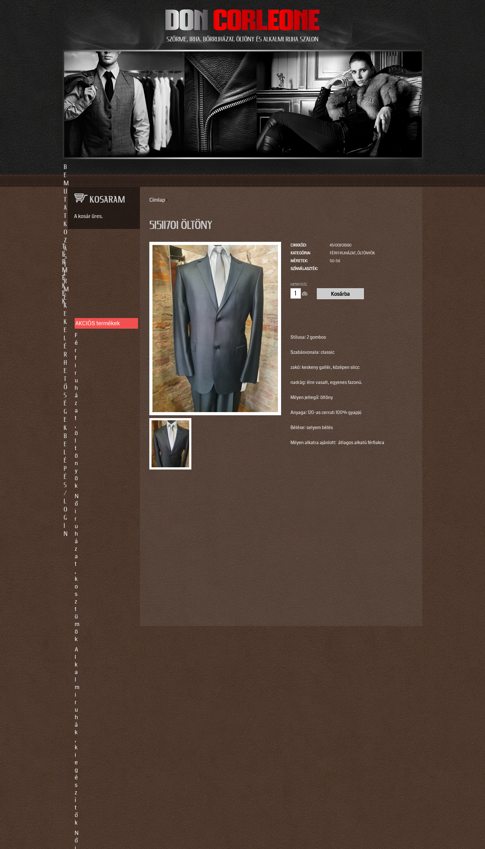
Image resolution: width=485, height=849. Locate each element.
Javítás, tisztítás (95, 430)
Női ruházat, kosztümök (104, 291)
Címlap (157, 200)
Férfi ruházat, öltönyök (352, 253)
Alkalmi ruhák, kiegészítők (92, 305)
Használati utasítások (102, 469)
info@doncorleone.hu (98, 529)
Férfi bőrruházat (94, 329)
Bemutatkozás (145, 167)
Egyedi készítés (94, 420)
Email (73, 594)
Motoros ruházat (95, 378)
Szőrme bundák (94, 357)
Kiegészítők (89, 368)
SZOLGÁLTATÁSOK (101, 400)
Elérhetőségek (271, 167)
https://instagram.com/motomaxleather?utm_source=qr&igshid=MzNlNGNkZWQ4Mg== (101, 750)
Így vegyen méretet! (99, 441)
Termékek (208, 167)
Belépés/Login (340, 167)
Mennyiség (298, 284)
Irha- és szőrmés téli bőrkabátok (100, 343)
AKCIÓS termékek (97, 268)
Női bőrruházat (93, 319)
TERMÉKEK (101, 247)
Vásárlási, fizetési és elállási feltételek (101, 455)
